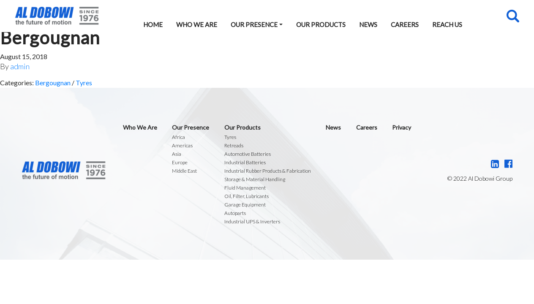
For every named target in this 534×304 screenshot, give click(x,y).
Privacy (401, 127)
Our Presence (254, 24)
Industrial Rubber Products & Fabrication (267, 171)
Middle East (184, 171)
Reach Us (447, 24)
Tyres (84, 83)
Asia (176, 154)
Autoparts (235, 213)
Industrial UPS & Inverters (252, 221)
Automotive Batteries (247, 154)
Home (153, 24)
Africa (178, 137)
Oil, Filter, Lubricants (246, 196)
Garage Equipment (245, 204)
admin (20, 66)
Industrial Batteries (245, 162)
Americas (182, 145)
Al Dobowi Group (57, 15)
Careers (405, 24)
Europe (180, 162)
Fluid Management (245, 188)
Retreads (233, 145)
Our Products (321, 24)
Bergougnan (53, 83)
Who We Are (196, 24)
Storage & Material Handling (254, 179)
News (368, 24)
